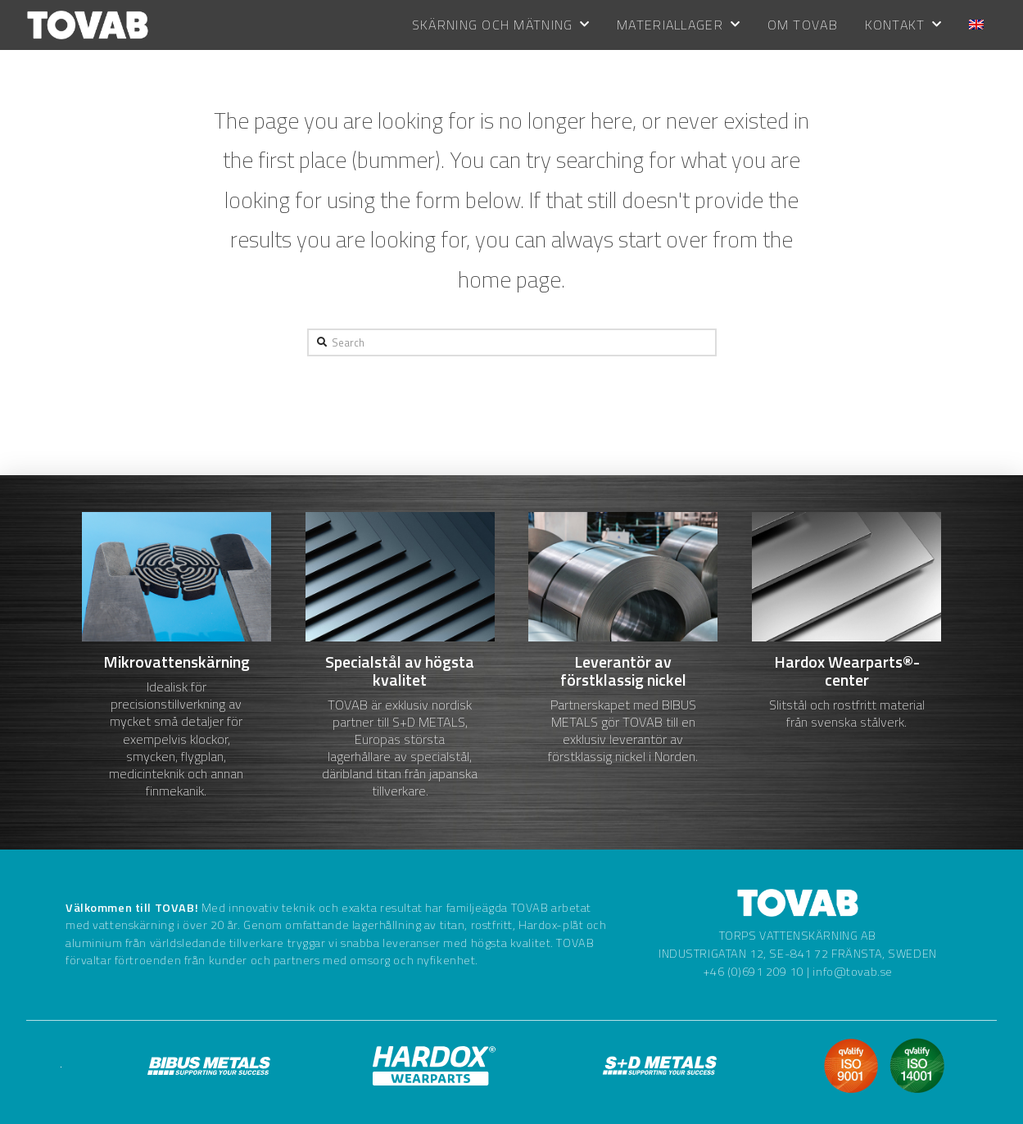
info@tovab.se (853, 972)
